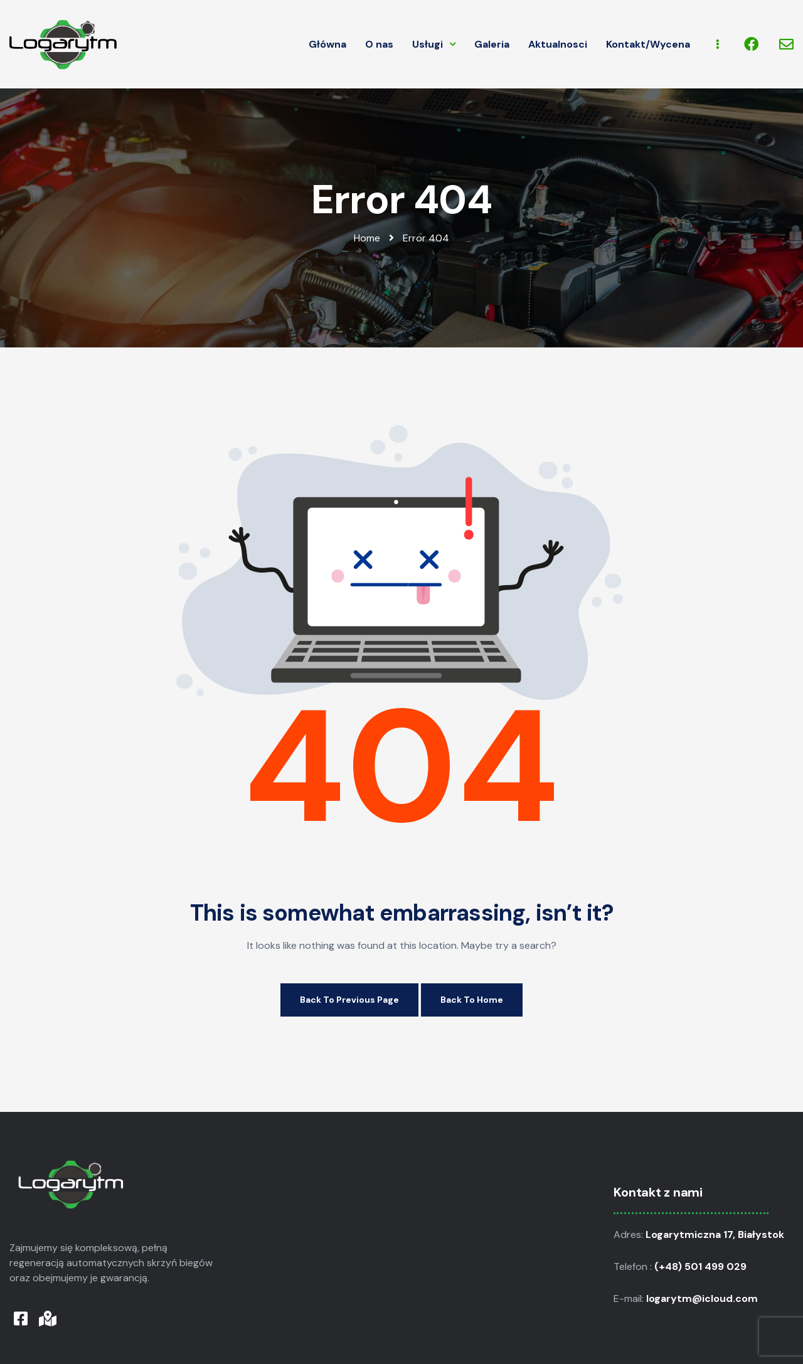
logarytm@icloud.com (703, 1298)
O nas (379, 44)
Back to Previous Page (349, 999)
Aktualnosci (557, 44)
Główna (327, 44)
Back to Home (471, 999)
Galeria (491, 44)
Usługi (433, 44)
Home (367, 238)
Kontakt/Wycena (648, 44)
